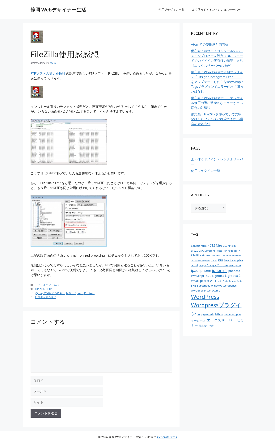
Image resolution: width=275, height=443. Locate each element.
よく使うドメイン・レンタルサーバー (216, 9)
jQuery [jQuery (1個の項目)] (208, 276)
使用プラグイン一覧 (171, 9)
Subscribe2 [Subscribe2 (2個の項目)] (203, 285)
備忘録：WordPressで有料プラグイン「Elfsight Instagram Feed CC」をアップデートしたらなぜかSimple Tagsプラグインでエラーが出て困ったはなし (217, 82)
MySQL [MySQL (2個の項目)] (195, 281)
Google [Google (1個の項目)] (202, 265)
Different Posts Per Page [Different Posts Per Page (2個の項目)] (218, 250)
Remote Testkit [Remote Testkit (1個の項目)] (236, 281)
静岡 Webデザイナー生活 (58, 9)
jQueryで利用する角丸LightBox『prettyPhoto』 (65, 293)
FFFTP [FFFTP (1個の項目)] (237, 251)
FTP (49, 289)
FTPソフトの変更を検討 (48, 73)
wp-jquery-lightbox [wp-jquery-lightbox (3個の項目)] (210, 314)
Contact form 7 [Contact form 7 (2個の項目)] (200, 245)
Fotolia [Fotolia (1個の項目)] (214, 260)
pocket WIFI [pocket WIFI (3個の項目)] (208, 281)
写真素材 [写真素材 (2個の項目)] (204, 325)
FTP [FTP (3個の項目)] (220, 260)
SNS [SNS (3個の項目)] (193, 285)
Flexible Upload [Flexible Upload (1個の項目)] (202, 260)
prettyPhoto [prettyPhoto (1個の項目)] (222, 281)
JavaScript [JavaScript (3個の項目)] (197, 276)
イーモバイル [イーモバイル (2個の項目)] (198, 320)
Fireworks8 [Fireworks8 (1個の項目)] (226, 255)
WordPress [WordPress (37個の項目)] (205, 296)
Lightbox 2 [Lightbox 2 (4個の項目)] (232, 275)
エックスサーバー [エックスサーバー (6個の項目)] (221, 320)
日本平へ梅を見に (45, 297)
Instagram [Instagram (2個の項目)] (235, 265)
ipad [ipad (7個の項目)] (195, 270)
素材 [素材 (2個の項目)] (211, 325)
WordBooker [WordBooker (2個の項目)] (198, 290)
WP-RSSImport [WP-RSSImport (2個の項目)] (232, 314)
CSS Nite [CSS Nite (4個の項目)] (215, 245)
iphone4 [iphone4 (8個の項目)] (219, 270)
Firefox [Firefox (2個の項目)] (206, 255)
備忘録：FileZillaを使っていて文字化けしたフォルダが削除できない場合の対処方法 (217, 119)
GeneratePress (167, 437)
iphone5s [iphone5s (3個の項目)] (234, 271)
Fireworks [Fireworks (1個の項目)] (215, 255)
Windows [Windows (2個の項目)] (216, 285)
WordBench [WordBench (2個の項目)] (230, 285)
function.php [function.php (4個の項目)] (233, 260)
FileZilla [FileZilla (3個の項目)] (196, 255)
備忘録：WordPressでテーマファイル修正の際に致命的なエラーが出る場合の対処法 (217, 103)
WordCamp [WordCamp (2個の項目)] (213, 290)
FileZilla (40, 289)
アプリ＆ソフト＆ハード (49, 285)
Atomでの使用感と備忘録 (209, 44)
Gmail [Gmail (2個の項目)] (194, 265)
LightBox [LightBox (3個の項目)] (218, 276)
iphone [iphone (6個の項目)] (205, 270)
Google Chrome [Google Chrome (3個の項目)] (217, 265)
